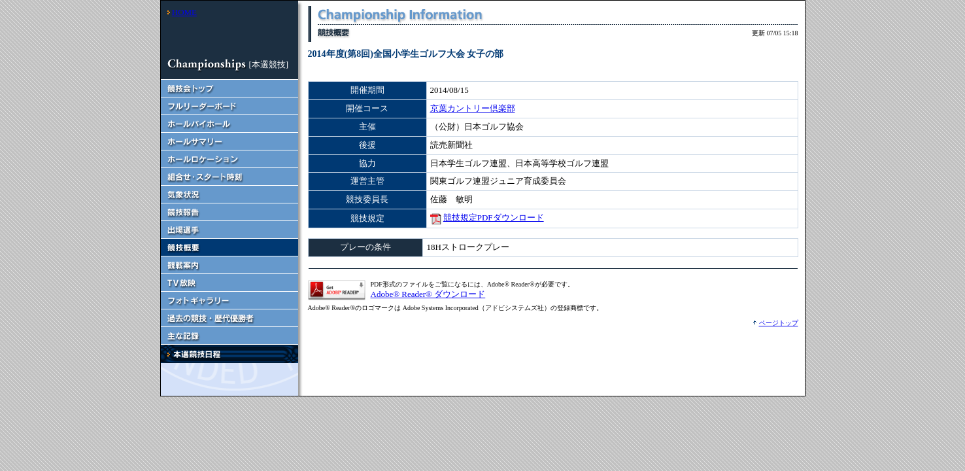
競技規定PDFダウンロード (493, 217)
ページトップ (778, 322)
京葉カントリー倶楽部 (472, 108)
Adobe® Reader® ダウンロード (428, 294)
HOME (184, 12)
